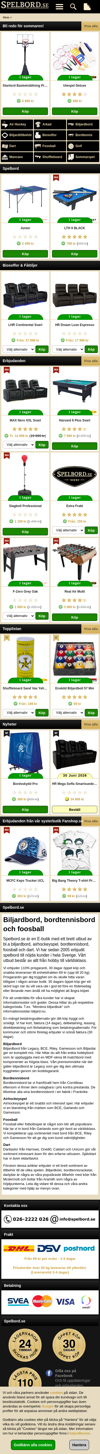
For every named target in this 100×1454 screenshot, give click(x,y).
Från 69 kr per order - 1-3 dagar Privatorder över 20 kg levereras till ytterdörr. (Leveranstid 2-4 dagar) (50, 1265)
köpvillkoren (79, 1433)
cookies (56, 1393)
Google (48, 1406)
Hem (6, 17)
